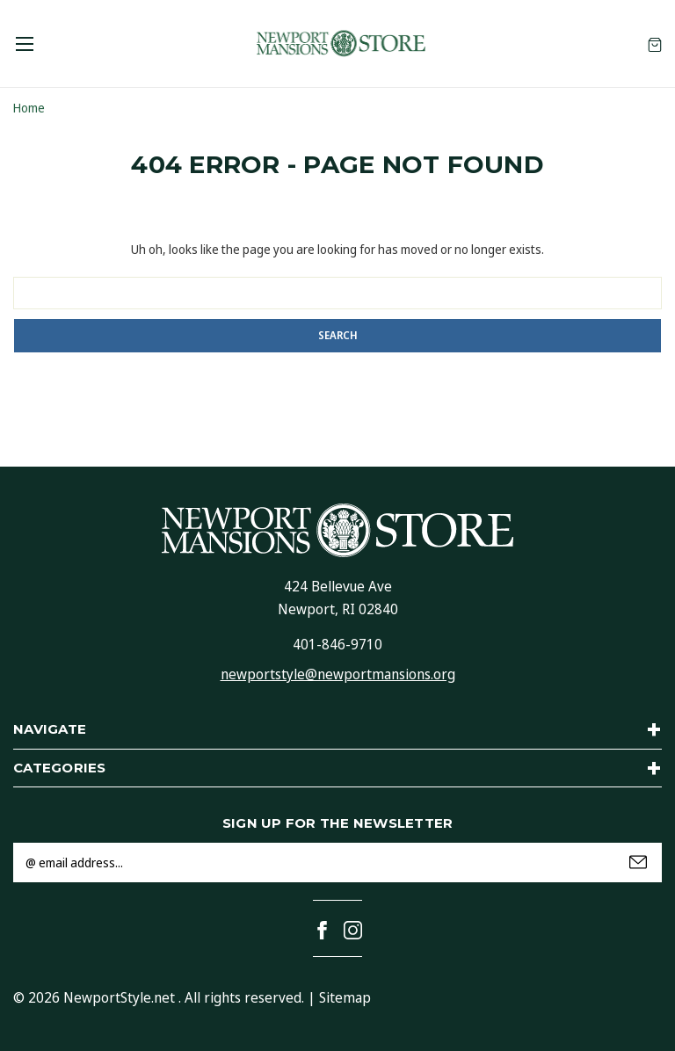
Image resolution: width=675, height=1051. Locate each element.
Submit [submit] (638, 862)
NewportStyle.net (119, 997)
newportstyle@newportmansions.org (338, 674)
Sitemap (345, 997)
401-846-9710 (337, 644)
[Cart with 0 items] (655, 43)
